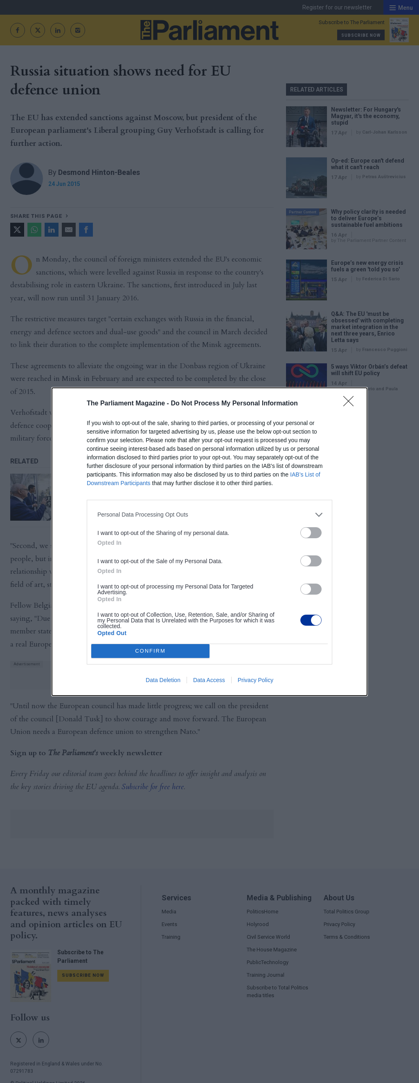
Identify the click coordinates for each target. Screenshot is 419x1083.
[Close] (351, 404)
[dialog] (209, 542)
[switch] (311, 532)
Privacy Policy (255, 680)
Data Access (209, 680)
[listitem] (209, 514)
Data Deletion (163, 680)
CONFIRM (150, 651)
